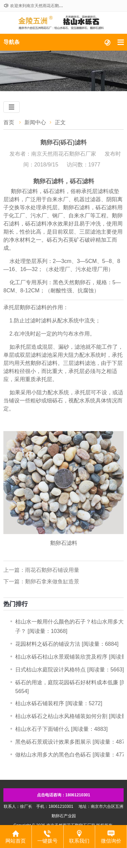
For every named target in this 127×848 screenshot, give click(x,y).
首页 (8, 122)
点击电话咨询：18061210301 (63, 795)
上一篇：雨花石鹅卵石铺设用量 (41, 570)
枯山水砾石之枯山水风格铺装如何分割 (61, 716)
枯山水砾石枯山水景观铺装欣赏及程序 (61, 657)
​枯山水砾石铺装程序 (39, 703)
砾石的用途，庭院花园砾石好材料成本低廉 (66, 682)
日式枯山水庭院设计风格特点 (50, 669)
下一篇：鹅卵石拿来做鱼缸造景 (41, 581)
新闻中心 (35, 122)
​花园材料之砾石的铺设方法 (47, 644)
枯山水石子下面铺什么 (42, 729)
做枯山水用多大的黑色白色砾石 (53, 755)
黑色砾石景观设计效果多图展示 (53, 742)
